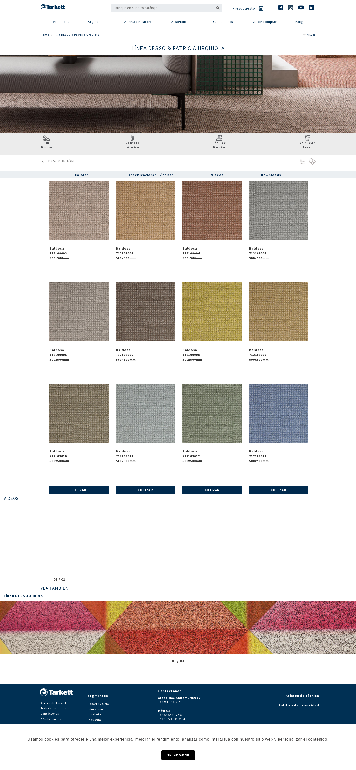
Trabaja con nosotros (56, 708)
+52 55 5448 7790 (170, 715)
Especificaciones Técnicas (150, 175)
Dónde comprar (263, 22)
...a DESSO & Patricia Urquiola (77, 34)
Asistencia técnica (302, 695)
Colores (82, 175)
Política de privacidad (298, 705)
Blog (299, 22)
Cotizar (78, 490)
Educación (95, 709)
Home (45, 34)
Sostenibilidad (182, 22)
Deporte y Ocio (98, 704)
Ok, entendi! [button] (178, 755)
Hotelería (94, 714)
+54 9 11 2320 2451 (171, 702)
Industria (94, 719)
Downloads (271, 175)
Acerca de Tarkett (138, 22)
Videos (217, 175)
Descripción (57, 161)
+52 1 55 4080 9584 (171, 719)
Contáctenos (50, 713)
